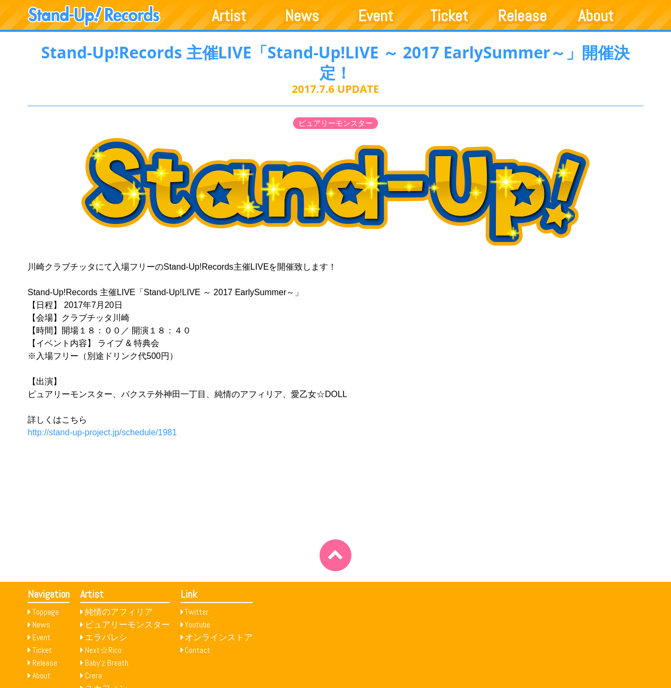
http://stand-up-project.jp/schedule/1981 (102, 432)
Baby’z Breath (106, 662)
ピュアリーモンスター (335, 123)
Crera (93, 675)
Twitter (197, 611)
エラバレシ (106, 637)
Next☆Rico (103, 650)
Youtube (197, 624)
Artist (229, 16)
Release (522, 16)
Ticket (449, 16)
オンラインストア (219, 637)
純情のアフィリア (119, 611)
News (302, 16)
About (596, 16)
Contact (197, 650)
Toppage (45, 611)
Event (375, 16)
